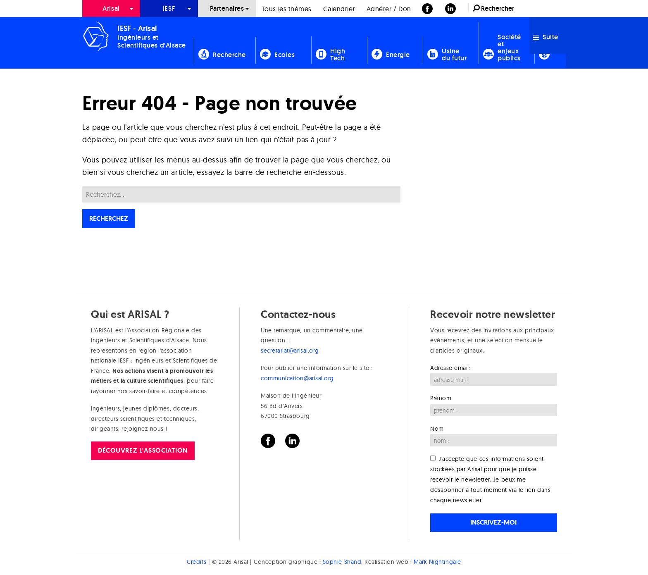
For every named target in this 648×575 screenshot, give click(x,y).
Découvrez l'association (142, 450)
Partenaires (227, 8)
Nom (437, 428)
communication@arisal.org (297, 378)
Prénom (440, 398)
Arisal (110, 8)
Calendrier (339, 9)
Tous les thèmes (287, 9)
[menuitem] (111, 8)
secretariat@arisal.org (290, 350)
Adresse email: (450, 368)
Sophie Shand (342, 561)
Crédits (196, 561)
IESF (169, 8)
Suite (545, 37)
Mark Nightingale (437, 561)
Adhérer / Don (389, 9)
